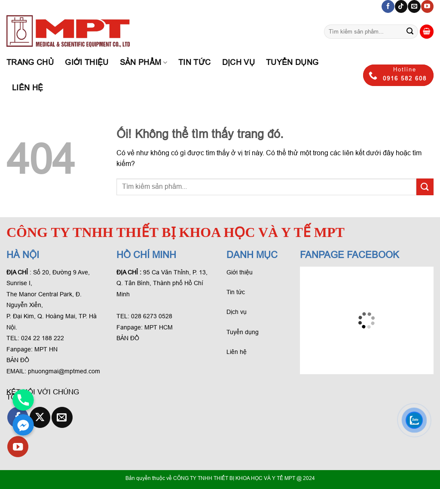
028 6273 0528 (152, 316)
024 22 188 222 (42, 338)
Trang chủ (30, 62)
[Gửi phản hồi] (410, 32)
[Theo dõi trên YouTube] (427, 6)
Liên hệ (27, 87)
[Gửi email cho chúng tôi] (414, 6)
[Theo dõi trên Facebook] (388, 6)
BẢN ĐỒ (17, 360)
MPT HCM (158, 327)
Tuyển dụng (292, 62)
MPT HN (46, 349)
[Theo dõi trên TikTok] (401, 6)
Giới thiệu (87, 62)
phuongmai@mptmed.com (64, 371)
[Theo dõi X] (40, 417)
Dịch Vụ (238, 62)
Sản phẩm (143, 62)
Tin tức (194, 62)
